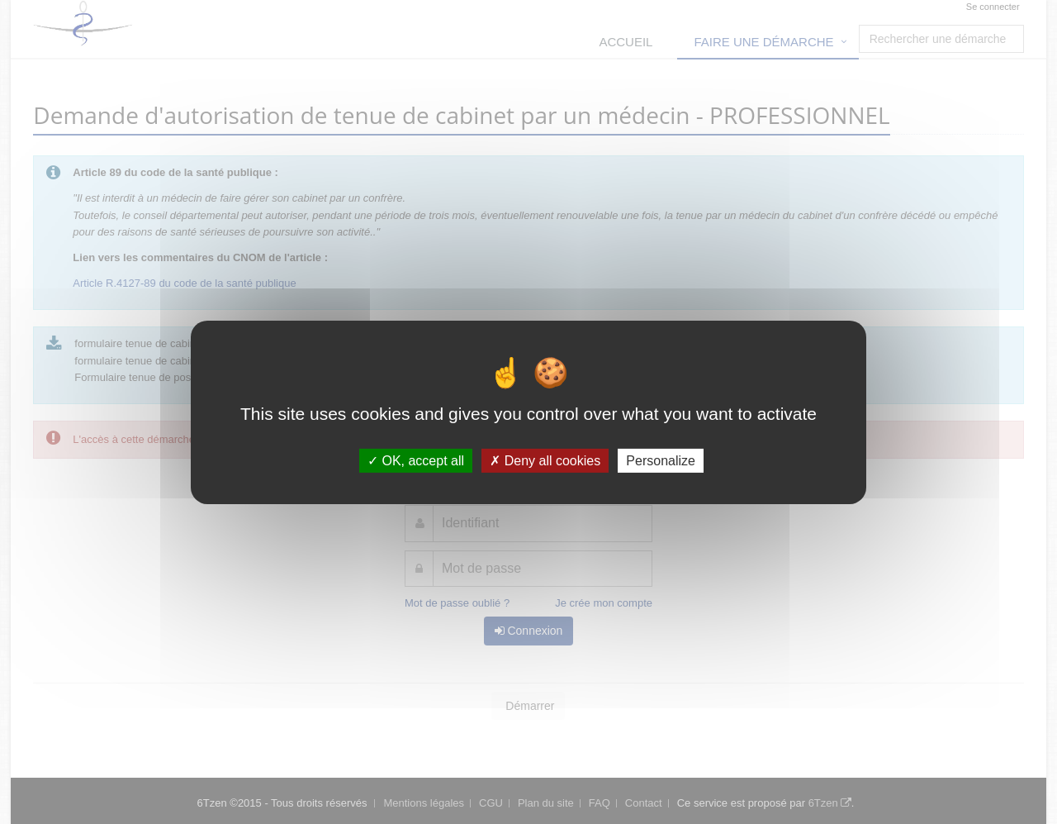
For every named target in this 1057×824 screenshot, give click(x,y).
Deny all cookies (545, 460)
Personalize (660, 460)
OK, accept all (415, 460)
